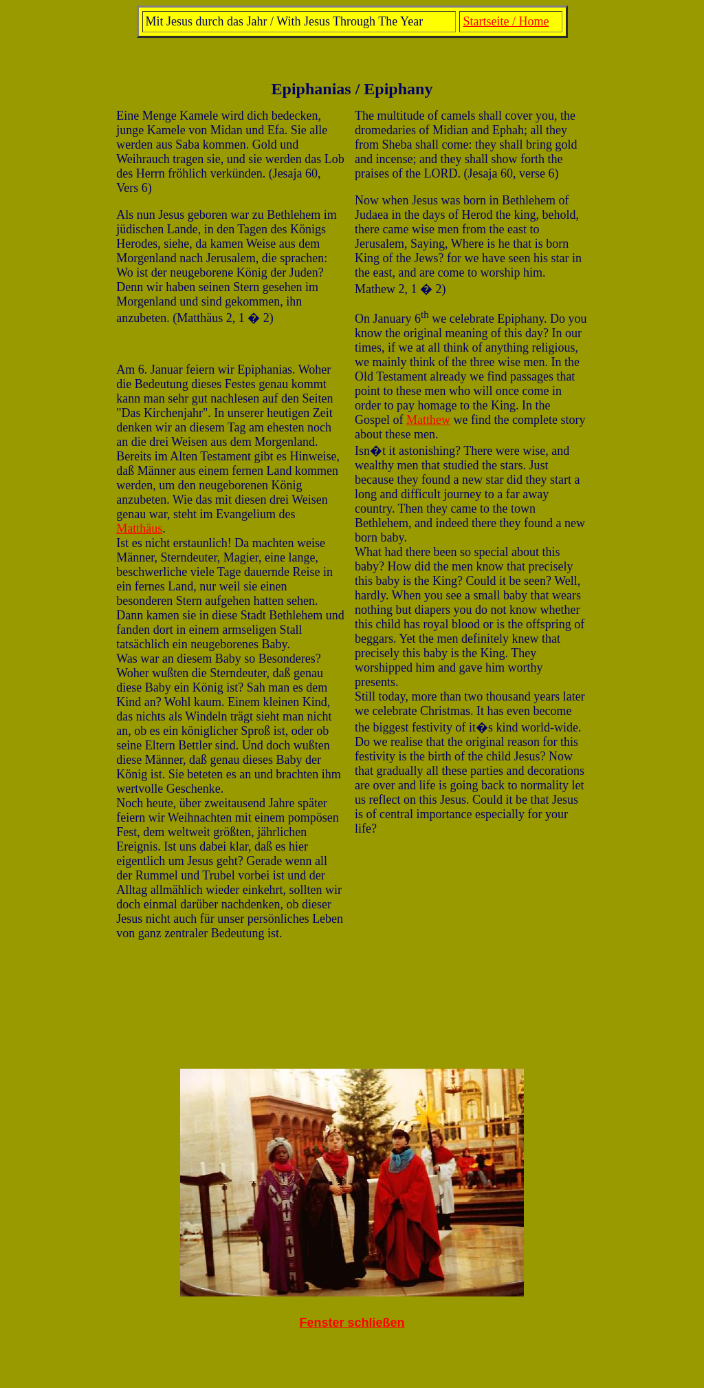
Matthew (428, 420)
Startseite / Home (506, 21)
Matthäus (139, 528)
